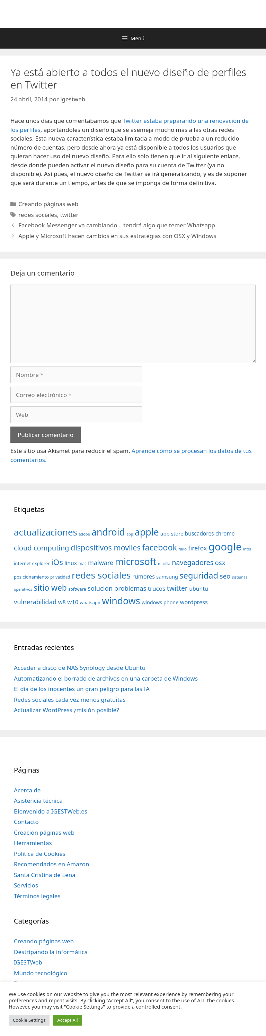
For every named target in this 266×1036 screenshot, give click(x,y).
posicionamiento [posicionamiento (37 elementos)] (31, 577)
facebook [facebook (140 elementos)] (159, 547)
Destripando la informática (51, 952)
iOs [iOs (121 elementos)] (57, 562)
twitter (69, 215)
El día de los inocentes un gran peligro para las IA (82, 689)
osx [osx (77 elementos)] (220, 562)
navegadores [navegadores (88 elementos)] (192, 562)
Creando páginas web (48, 204)
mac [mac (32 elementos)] (82, 563)
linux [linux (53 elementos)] (70, 563)
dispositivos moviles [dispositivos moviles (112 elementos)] (106, 547)
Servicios (26, 885)
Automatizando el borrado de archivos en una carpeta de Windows (106, 678)
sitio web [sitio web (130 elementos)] (50, 587)
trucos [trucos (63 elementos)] (157, 588)
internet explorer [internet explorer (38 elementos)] (32, 563)
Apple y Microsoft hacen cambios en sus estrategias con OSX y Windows (117, 236)
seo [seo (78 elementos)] (225, 576)
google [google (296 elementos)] (225, 547)
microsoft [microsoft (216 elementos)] (136, 561)
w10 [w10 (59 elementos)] (72, 602)
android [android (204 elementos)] (108, 532)
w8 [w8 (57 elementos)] (62, 602)
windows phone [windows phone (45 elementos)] (160, 602)
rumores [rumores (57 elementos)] (143, 576)
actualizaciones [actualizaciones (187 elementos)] (45, 532)
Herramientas (33, 843)
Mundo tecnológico (40, 973)
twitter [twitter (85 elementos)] (177, 588)
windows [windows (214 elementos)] (121, 600)
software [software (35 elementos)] (77, 589)
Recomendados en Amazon (51, 864)
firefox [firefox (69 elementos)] (197, 548)
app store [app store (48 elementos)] (171, 533)
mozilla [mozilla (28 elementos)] (164, 563)
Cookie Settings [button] (29, 1020)
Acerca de (27, 790)
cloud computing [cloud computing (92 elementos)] (41, 548)
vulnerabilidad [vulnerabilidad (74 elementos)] (35, 601)
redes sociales (37, 215)
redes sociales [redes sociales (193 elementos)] (101, 575)
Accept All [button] (67, 1020)
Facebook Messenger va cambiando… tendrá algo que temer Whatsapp (116, 225)
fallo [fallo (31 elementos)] (183, 548)
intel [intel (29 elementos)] (247, 548)
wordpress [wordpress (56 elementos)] (194, 602)
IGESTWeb (28, 962)
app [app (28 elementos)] (129, 534)
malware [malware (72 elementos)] (100, 562)
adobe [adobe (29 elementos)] (84, 534)
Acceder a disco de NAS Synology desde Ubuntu (79, 668)
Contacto (26, 822)
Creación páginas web (44, 832)
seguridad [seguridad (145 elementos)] (198, 575)
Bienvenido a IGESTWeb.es (50, 811)
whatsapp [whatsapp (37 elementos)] (90, 602)
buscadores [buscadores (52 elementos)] (199, 533)
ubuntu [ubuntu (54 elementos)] (198, 588)
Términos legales (37, 896)
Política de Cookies (39, 854)
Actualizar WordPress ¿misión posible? (66, 710)
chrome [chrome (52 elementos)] (225, 533)
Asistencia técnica (38, 801)
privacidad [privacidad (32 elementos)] (60, 577)
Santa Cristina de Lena (45, 875)
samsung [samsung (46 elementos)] (167, 576)
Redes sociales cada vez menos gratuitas (70, 700)
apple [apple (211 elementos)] (147, 531)
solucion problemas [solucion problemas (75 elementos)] (117, 588)
